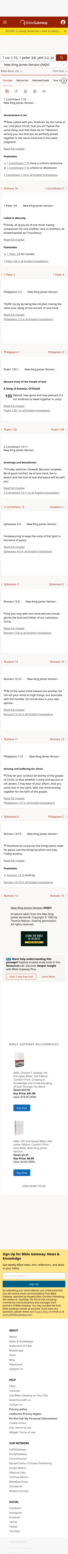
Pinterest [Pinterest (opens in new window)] (14, 1517)
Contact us (16, 1404)
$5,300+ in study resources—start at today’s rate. (36, 31)
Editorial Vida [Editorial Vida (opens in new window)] (17, 1472)
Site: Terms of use (20, 1427)
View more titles (34, 1186)
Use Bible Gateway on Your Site (28, 1395)
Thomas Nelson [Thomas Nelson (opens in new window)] (19, 1477)
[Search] (61, 57)
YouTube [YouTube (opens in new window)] (14, 1531)
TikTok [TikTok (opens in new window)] (13, 1522)
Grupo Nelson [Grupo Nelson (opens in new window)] (17, 1468)
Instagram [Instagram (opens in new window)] (15, 1513)
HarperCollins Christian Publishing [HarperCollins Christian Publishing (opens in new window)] (30, 1463)
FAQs (12, 1386)
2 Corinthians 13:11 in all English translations (31, 493)
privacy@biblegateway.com (17, 1314)
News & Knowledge (21, 1341)
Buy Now (22, 1108)
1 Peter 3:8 (13, 254)
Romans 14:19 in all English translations (28, 882)
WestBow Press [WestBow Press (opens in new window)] (18, 1482)
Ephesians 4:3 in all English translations (28, 551)
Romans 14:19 (15, 875)
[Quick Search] (28, 57)
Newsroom (16, 1364)
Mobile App (16, 1350)
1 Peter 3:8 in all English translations (26, 261)
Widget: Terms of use (22, 1432)
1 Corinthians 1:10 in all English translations (31, 175)
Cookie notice (17, 1423)
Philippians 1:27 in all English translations (29, 803)
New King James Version (27, 908)
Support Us (16, 1369)
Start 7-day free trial (21, 976)
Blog (12, 1360)
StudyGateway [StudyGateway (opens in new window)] (18, 1454)
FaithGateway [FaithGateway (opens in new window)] (17, 1449)
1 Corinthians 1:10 (18, 163)
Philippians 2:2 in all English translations (28, 319)
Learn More (48, 976)
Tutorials (14, 1391)
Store (12, 1355)
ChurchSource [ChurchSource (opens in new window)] (18, 1458)
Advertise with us (20, 1400)
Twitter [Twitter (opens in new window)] (13, 1526)
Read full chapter (14, 149)
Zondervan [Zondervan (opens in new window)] (16, 1486)
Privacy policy (18, 1409)
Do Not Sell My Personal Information (33, 1418)
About (13, 1337)
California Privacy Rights (25, 1414)
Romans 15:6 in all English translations (27, 633)
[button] (63, 22)
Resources (22, 80)
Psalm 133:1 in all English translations (27, 410)
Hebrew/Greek (40, 80)
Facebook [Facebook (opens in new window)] (15, 1508)
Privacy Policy (41, 1311)
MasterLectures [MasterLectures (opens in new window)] (18, 1491)
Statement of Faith (20, 1346)
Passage (7, 80)
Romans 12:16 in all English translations (28, 714)
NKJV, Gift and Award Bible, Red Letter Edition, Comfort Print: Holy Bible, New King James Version (32, 1146)
